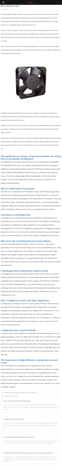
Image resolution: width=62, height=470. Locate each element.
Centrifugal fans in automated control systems (24, 270)
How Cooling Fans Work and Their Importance (25, 300)
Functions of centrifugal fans (15, 214)
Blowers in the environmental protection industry (26, 241)
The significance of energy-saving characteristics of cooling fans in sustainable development (31, 157)
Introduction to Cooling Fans (11, 396)
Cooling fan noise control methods (18, 330)
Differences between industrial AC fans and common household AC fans (21, 392)
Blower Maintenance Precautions (18, 188)
